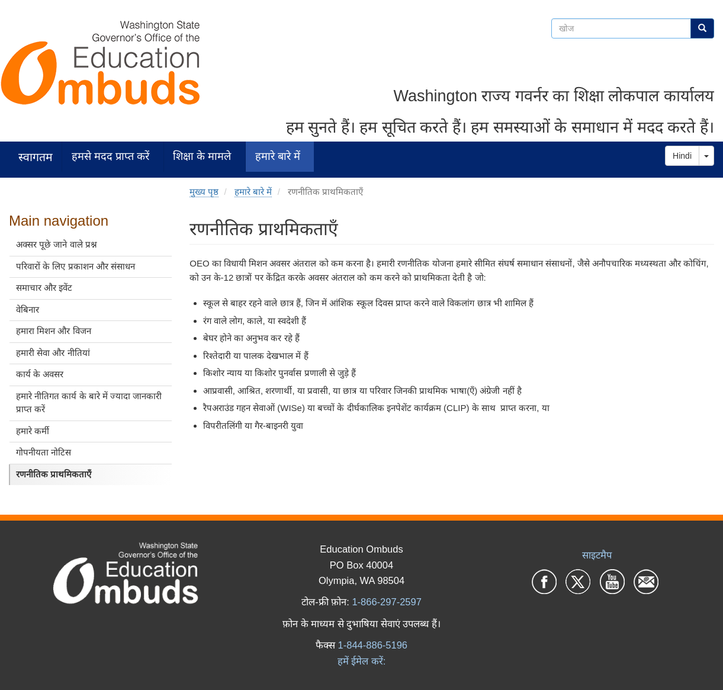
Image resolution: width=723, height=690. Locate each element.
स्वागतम (35, 156)
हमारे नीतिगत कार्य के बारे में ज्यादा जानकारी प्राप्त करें (89, 403)
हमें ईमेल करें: (362, 661)
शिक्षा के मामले (202, 156)
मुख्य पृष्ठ (203, 192)
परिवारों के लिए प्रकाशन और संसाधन (75, 266)
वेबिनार (27, 309)
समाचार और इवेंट (44, 288)
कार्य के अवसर (39, 374)
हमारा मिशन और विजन (53, 331)
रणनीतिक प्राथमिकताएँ (53, 474)
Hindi (682, 156)
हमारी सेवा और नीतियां (53, 353)
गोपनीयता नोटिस (43, 452)
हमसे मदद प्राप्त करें (110, 156)
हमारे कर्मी (32, 431)
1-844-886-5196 (372, 645)
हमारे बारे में (277, 156)
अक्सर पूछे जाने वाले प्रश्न (56, 244)
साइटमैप (597, 555)
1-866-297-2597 (386, 601)
